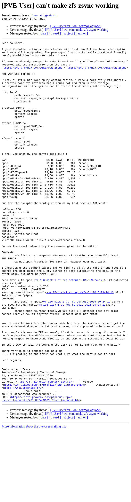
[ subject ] (68, 33)
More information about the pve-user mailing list (34, 498)
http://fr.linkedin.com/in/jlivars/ (45, 450)
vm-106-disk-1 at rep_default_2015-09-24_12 (69, 328)
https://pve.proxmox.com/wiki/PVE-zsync (32, 73)
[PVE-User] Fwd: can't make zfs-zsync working (76, 29)
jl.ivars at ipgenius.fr (43, 15)
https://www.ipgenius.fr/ (22, 457)
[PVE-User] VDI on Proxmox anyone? (75, 26)
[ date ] (43, 33)
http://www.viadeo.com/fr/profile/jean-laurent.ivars (44, 453)
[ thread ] (55, 33)
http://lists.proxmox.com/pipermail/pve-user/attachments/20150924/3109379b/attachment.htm (41, 470)
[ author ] (82, 33)
